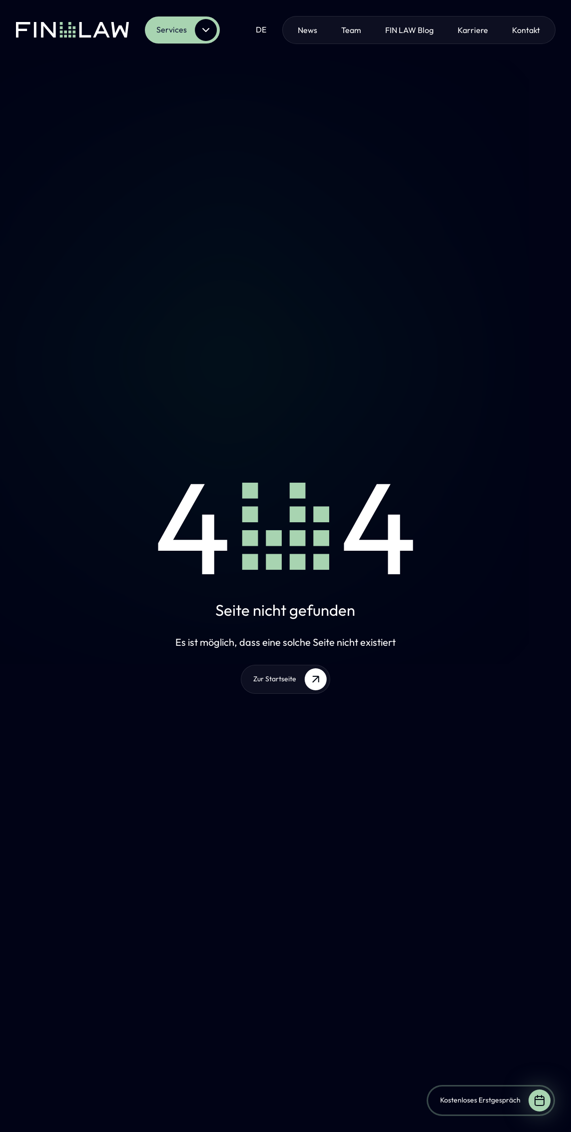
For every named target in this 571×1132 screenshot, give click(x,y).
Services (186, 30)
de (261, 30)
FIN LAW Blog (409, 30)
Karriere (473, 30)
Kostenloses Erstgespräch (495, 1100)
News (307, 30)
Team (351, 30)
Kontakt (526, 30)
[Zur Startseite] (72, 30)
